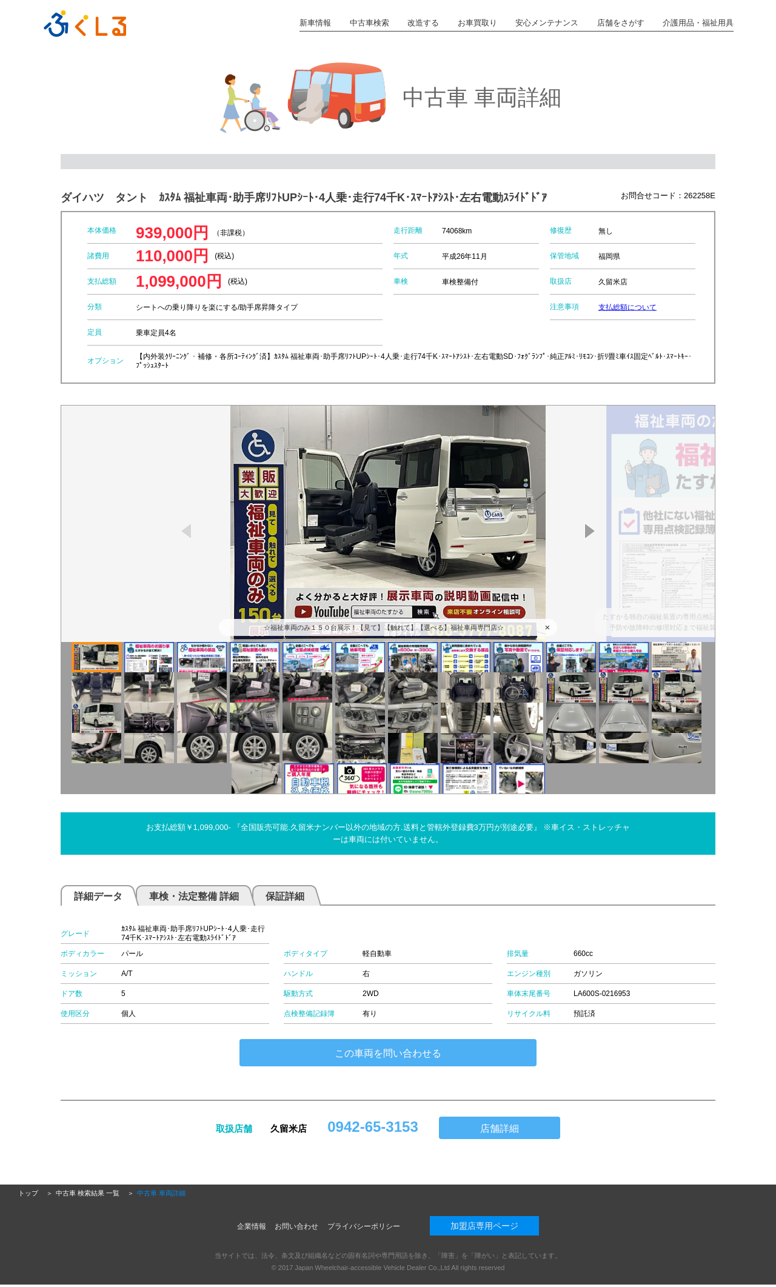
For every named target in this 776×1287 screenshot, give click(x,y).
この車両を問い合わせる (388, 1053)
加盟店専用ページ (484, 1226)
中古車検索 (369, 22)
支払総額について (627, 307)
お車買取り (477, 22)
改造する (423, 22)
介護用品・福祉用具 (698, 22)
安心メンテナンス (546, 22)
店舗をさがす (620, 22)
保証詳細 (285, 896)
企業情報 (251, 1226)
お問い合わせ (296, 1226)
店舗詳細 (499, 1128)
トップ (28, 1193)
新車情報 (315, 22)
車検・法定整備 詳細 (194, 896)
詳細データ (98, 896)
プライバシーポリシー (363, 1226)
